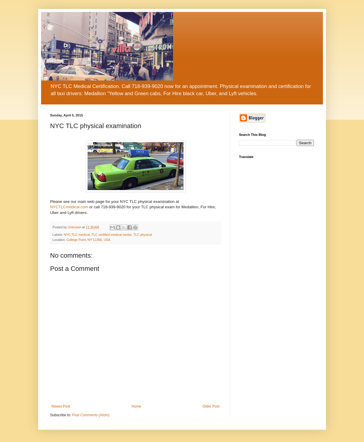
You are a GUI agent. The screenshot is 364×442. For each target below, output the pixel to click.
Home (136, 406)
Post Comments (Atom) (90, 415)
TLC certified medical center (111, 234)
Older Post (210, 406)
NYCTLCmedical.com (69, 207)
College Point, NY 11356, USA (88, 239)
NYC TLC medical (77, 234)
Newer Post (61, 406)
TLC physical (142, 234)
